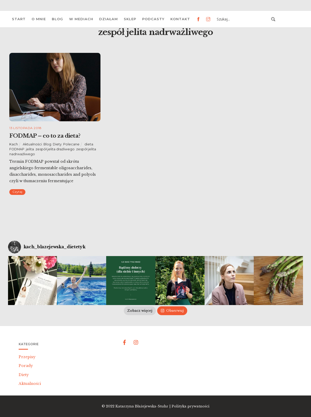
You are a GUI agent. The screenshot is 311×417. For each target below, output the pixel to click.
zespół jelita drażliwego (55, 149)
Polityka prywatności (190, 406)
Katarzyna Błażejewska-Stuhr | (143, 406)
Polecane (71, 144)
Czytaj (17, 192)
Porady (26, 365)
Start (19, 19)
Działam (108, 19)
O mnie (39, 19)
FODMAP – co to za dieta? (44, 135)
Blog (57, 19)
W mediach (81, 19)
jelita (30, 149)
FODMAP (16, 149)
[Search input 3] (242, 19)
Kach (13, 144)
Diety (57, 144)
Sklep (130, 19)
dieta (88, 144)
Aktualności (32, 144)
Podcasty (153, 19)
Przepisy (27, 357)
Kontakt (180, 19)
